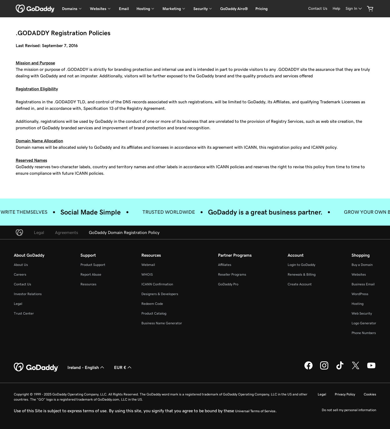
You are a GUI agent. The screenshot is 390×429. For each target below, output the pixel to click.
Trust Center (24, 313)
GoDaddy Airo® (234, 9)
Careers (20, 274)
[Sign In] (354, 9)
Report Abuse (90, 274)
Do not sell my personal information (349, 410)
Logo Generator (364, 323)
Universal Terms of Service (255, 411)
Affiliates (224, 264)
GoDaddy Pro (228, 284)
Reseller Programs (232, 274)
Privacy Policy (345, 394)
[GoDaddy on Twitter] (355, 369)
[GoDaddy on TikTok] (340, 369)
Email (124, 9)
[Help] (336, 9)
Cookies (370, 394)
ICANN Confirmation (157, 284)
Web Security (362, 313)
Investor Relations (28, 294)
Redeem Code (152, 303)
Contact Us (22, 284)
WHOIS (147, 274)
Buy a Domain (362, 264)
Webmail (148, 264)
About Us (21, 264)
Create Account (300, 284)
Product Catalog (153, 313)
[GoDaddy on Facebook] (308, 369)
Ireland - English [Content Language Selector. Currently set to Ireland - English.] (86, 367)
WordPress (360, 294)
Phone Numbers (364, 333)
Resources (88, 284)
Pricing (261, 9)
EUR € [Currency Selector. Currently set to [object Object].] (123, 367)
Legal (18, 303)
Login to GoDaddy (301, 264)
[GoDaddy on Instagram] (324, 369)
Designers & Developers (159, 294)
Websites (359, 274)
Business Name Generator (161, 323)
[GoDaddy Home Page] (36, 367)
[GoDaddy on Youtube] (371, 369)
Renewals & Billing (302, 274)
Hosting (357, 303)
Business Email (363, 284)
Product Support (92, 264)
